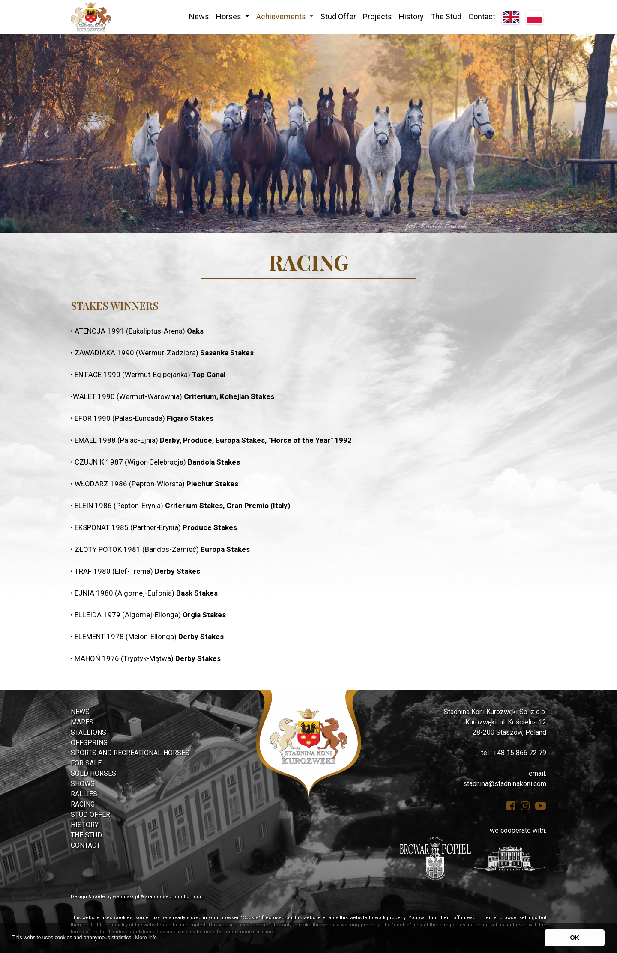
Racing (83, 804)
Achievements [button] (282, 16)
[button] (46, 133)
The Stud (446, 16)
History (411, 16)
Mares (82, 722)
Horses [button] (229, 16)
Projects (377, 16)
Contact (481, 16)
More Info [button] (146, 938)
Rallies (84, 794)
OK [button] (574, 937)
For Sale (86, 763)
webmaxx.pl (126, 896)
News (199, 16)
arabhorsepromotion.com (174, 896)
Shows (83, 784)
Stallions (88, 732)
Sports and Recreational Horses (130, 753)
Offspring (89, 743)
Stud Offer (338, 16)
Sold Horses (93, 773)
